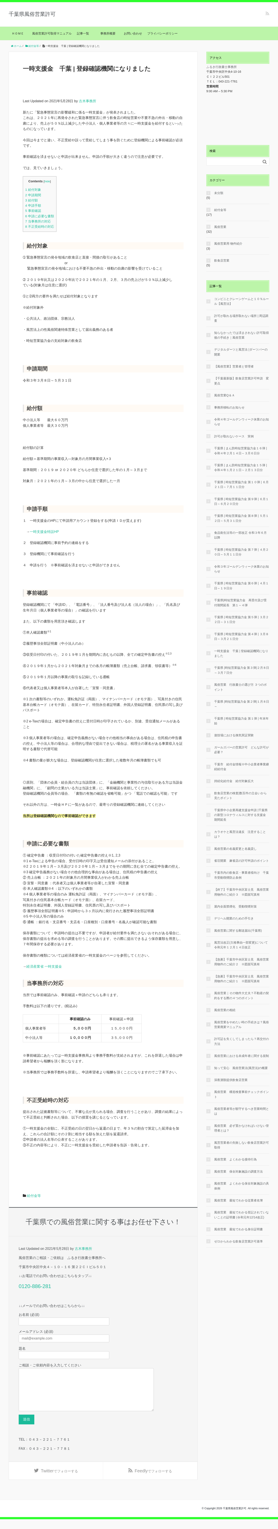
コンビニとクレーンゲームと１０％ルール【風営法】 (241, 301)
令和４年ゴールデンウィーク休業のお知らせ (241, 422)
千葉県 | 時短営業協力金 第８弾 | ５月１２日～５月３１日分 (241, 518)
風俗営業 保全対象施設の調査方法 (238, 1171)
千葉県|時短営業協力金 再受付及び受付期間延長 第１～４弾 (240, 602)
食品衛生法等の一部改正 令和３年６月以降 (240, 535)
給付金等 (34, 1196)
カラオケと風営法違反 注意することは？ (240, 834)
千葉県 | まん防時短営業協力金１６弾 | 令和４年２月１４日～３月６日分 (240, 451)
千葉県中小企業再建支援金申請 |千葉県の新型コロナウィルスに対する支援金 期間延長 (241, 815)
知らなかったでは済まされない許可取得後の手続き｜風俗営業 (241, 335)
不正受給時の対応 (39, 226)
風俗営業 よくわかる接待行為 (235, 1159)
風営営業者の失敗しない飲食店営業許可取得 (241, 1145)
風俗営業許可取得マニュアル (52, 33)
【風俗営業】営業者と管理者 (234, 366)
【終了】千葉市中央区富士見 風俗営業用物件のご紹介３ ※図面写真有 (241, 892)
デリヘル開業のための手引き (234, 918)
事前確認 (33, 211)
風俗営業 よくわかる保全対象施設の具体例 (241, 1186)
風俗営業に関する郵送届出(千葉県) (238, 930)
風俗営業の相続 (224, 1010)
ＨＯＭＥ (18, 33)
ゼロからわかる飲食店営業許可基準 (238, 1241)
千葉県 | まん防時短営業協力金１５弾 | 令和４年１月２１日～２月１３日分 (240, 467)
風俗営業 (220, 227)
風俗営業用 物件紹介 (228, 243)
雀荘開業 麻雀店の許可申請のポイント (241, 860)
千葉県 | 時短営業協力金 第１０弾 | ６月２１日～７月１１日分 (241, 484)
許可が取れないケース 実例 (234, 436)
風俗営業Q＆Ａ (224, 395)
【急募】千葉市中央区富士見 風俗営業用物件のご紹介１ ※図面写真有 (241, 979)
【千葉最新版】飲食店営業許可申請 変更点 (241, 381)
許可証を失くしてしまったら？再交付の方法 (241, 1041)
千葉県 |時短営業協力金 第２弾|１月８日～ (241, 704)
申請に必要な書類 (39, 216)
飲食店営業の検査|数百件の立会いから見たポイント (240, 795)
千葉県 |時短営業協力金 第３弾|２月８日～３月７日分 (241, 670)
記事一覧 (84, 33)
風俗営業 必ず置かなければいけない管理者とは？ (241, 1128)
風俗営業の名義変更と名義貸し (235, 848)
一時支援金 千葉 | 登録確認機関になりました (241, 653)
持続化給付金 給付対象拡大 (234, 781)
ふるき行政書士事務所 (221, 67)
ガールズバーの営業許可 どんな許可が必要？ (241, 750)
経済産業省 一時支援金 (44, 966)
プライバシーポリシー (162, 33)
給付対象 (33, 189)
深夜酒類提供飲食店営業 (231, 1080)
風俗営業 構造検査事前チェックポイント (241, 1094)
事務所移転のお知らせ (229, 407)
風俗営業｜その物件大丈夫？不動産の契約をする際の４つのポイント (241, 995)
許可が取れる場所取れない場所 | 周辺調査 (241, 318)
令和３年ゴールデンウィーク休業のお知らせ (241, 569)
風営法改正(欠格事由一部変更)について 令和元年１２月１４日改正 (241, 945)
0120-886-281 (35, 1286)
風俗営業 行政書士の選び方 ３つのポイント (240, 687)
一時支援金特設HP (44, 532)
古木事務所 (87, 101)
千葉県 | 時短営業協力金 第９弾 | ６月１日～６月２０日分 (241, 501)
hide (47, 181)
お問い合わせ (133, 33)
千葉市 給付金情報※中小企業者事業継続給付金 (241, 767)
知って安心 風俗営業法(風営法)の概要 (241, 1068)
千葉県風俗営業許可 (32, 14)
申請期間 (33, 195)
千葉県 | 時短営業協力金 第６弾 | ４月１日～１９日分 (241, 586)
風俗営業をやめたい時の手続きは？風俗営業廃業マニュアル (241, 1024)
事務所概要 (108, 33)
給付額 (31, 200)
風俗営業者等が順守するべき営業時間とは (241, 1111)
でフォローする (59, 1480)
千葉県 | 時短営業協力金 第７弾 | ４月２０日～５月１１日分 (241, 552)
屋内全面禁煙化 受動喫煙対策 (235, 906)
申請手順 (33, 205)
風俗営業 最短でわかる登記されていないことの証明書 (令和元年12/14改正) (241, 1215)
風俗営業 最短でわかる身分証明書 (238, 1229)
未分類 (218, 193)
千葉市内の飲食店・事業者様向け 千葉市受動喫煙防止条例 (241, 875)
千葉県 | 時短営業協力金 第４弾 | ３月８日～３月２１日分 (241, 636)
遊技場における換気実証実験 (234, 735)
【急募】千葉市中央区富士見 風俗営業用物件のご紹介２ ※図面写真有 (241, 962)
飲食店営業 (221, 260)
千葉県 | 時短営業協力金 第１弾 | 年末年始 (241, 721)
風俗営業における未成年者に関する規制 (241, 1056)
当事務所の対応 (38, 221)
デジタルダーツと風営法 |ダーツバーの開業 (241, 352)
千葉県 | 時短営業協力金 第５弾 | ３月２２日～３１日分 (241, 619)
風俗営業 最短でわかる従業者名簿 (238, 1200)
